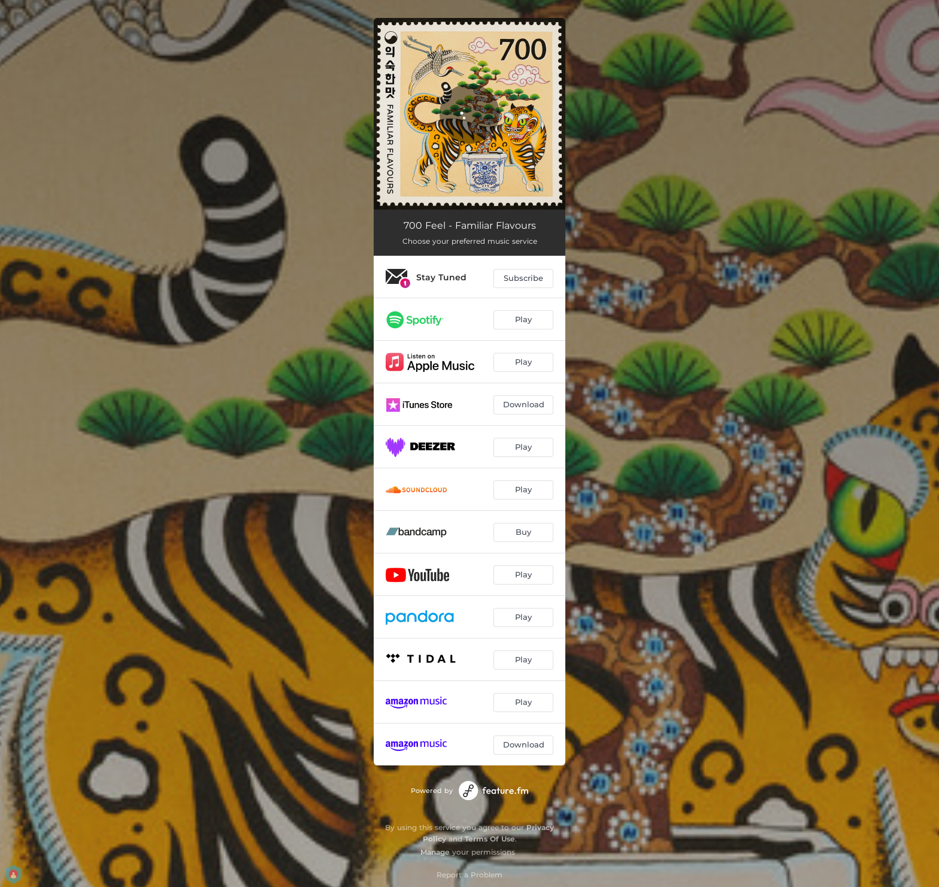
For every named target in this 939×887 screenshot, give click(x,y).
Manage (435, 851)
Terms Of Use (490, 838)
